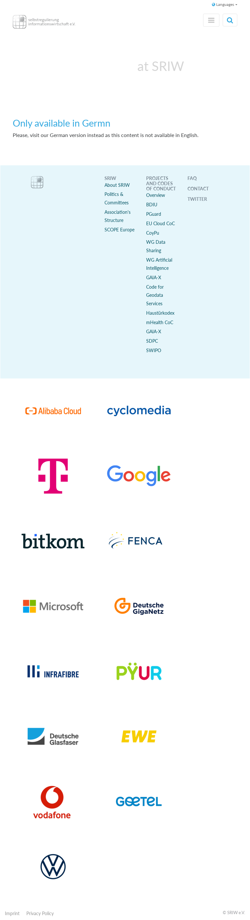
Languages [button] (223, 4)
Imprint (12, 913)
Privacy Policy (40, 913)
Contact (198, 188)
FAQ (192, 178)
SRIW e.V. (236, 912)
